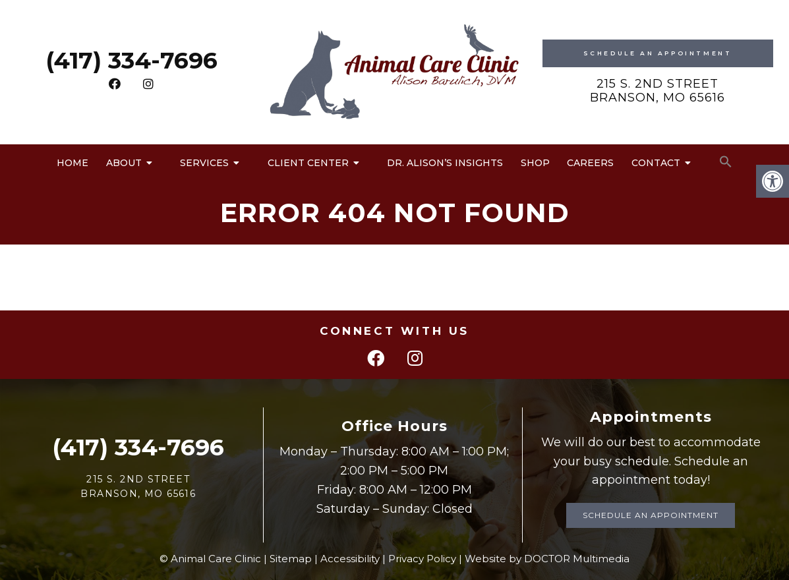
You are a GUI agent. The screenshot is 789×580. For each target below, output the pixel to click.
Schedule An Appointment (657, 53)
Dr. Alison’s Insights (445, 163)
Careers (590, 163)
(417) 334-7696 (131, 60)
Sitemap (291, 558)
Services (204, 163)
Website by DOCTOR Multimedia (547, 558)
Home (72, 163)
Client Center (308, 163)
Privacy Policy (422, 558)
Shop (535, 163)
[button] (725, 162)
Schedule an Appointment (650, 515)
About (124, 163)
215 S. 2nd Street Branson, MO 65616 (657, 90)
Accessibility (350, 558)
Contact (655, 163)
